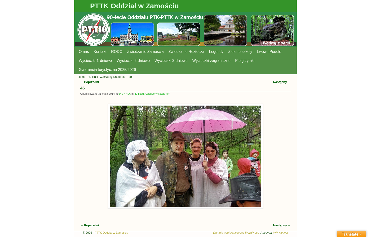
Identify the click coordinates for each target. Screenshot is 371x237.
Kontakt (100, 52)
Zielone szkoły (240, 52)
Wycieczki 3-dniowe (171, 61)
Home (81, 77)
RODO (117, 52)
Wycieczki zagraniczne (211, 61)
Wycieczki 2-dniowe (133, 61)
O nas (84, 52)
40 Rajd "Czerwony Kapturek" (107, 77)
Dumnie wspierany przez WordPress (236, 232)
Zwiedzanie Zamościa (145, 52)
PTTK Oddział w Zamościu (134, 6)
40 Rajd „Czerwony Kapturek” (152, 93)
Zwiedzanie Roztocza (186, 52)
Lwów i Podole (269, 52)
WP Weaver (280, 232)
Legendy (216, 52)
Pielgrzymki (245, 61)
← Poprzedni (89, 82)
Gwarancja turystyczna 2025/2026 (107, 70)
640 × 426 (125, 93)
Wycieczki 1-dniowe (95, 61)
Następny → (282, 82)
